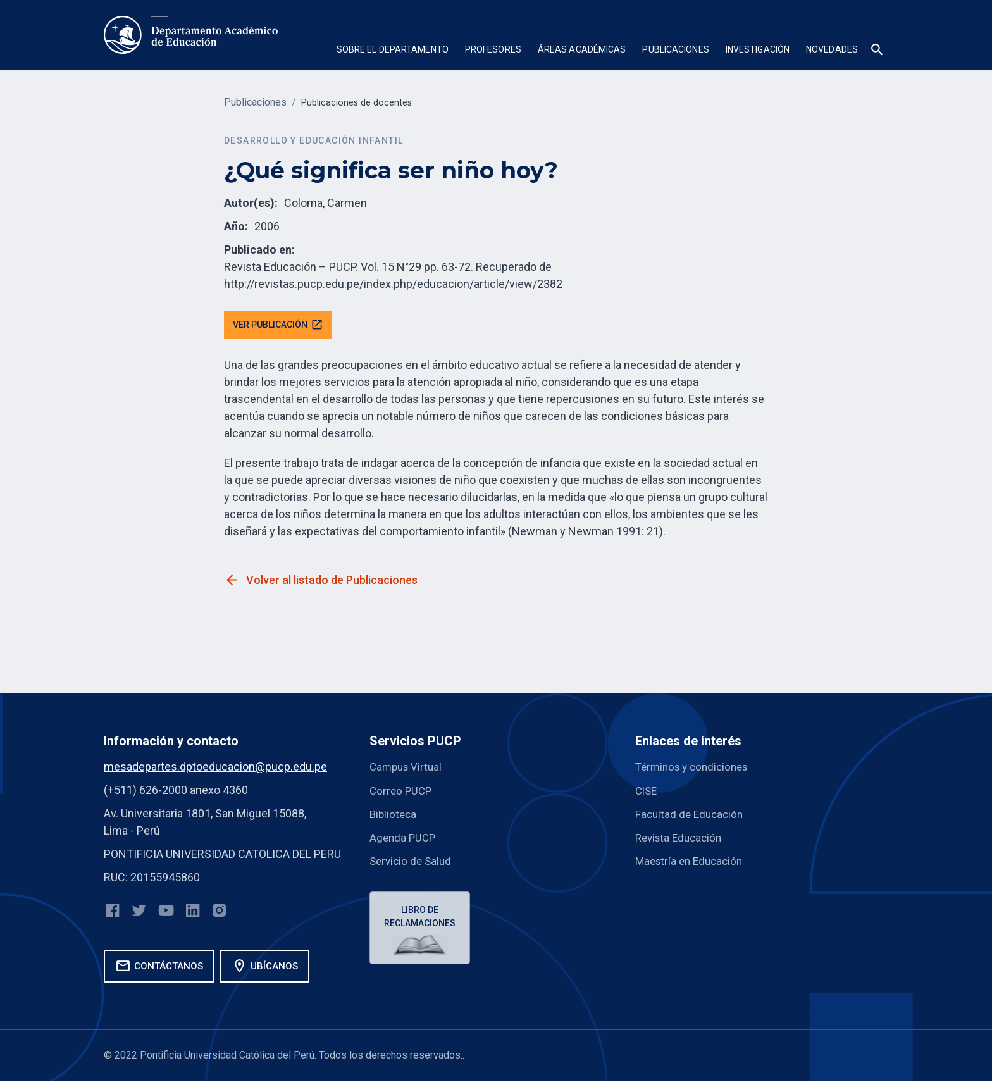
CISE (647, 792)
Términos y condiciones (695, 769)
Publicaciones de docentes (361, 102)
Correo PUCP (402, 792)
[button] (392, 51)
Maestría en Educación (692, 862)
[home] (191, 35)
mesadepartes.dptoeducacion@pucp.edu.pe (215, 769)
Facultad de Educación (691, 816)
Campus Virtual (407, 769)
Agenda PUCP (403, 839)
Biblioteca (394, 816)
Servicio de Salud (412, 862)
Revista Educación (681, 839)
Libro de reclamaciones (421, 919)
